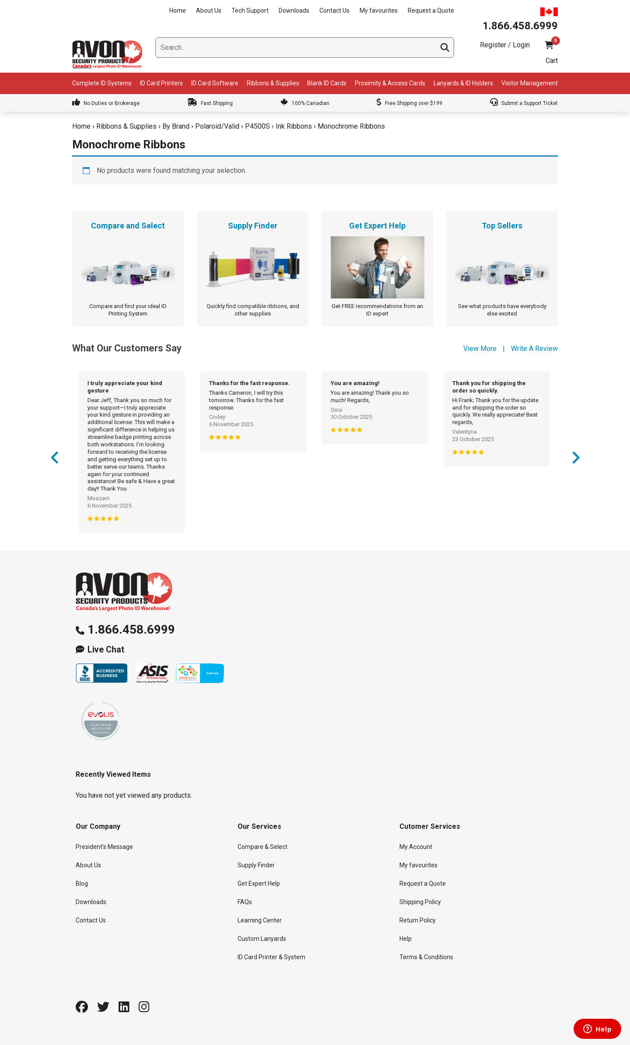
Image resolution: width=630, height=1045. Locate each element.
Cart (552, 60)
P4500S (257, 126)
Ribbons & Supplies (273, 83)
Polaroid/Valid (217, 126)
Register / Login (505, 45)
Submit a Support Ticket (524, 103)
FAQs (245, 901)
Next (575, 460)
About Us (208, 10)
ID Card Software (214, 83)
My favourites (379, 10)
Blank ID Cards (326, 83)
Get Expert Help (259, 883)
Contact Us (334, 10)
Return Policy (417, 920)
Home (177, 10)
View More (480, 348)
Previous (54, 460)
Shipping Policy (420, 901)
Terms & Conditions (426, 957)
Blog (82, 883)
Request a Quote (431, 10)
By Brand (175, 126)
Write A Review (534, 348)
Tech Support (250, 10)
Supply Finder (256, 865)
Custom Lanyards (262, 938)
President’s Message (104, 846)
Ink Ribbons (294, 126)
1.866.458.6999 (131, 629)
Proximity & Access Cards (390, 83)
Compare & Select (262, 846)
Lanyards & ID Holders (463, 83)
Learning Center (260, 920)
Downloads (294, 10)
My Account (415, 846)
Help (405, 938)
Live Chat (106, 650)
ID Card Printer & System (271, 957)
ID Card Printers (161, 83)
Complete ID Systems (102, 83)
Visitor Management (529, 83)
